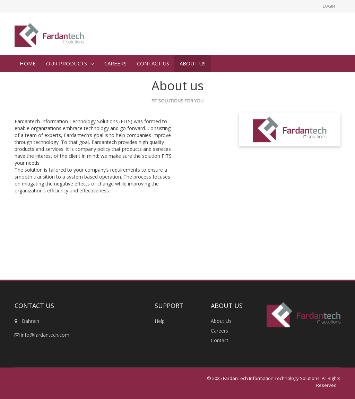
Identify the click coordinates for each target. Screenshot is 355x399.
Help (160, 321)
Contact (219, 340)
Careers (219, 330)
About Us (221, 321)
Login (329, 6)
